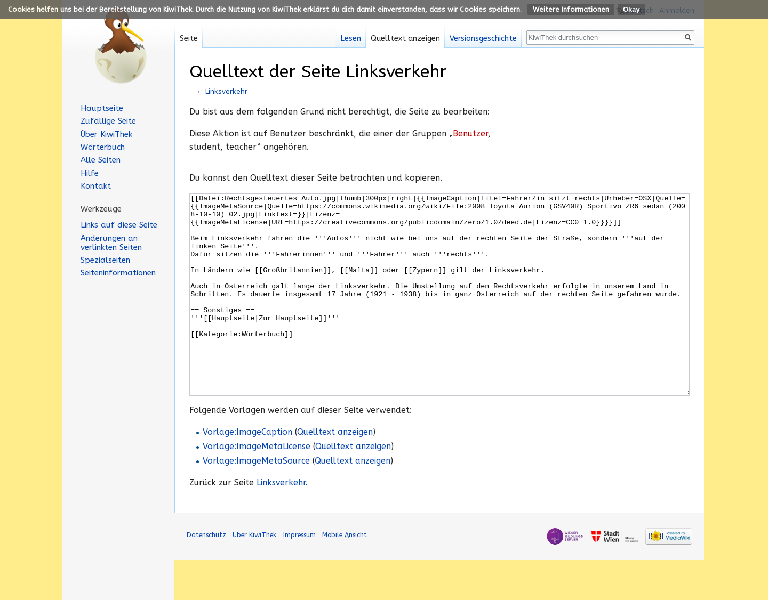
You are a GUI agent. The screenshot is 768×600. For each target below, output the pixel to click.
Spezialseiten (105, 260)
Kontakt (96, 186)
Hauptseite (102, 108)
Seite (189, 38)
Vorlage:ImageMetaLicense (256, 486)
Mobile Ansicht (344, 575)
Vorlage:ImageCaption (247, 472)
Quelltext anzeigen (335, 472)
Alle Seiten (101, 160)
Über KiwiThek (106, 134)
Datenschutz (206, 575)
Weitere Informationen (571, 9)
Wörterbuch (103, 147)
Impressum (299, 575)
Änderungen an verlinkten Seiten (111, 242)
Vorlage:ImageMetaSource (256, 501)
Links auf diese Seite (119, 225)
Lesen (350, 38)
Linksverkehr (226, 91)
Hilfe (90, 173)
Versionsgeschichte (483, 38)
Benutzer (470, 134)
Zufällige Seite (108, 121)
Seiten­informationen (118, 273)
